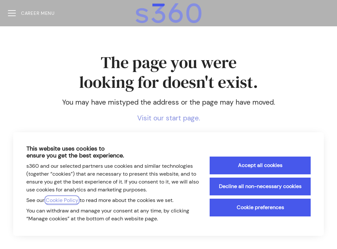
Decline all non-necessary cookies (260, 186)
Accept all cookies (260, 165)
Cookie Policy (62, 200)
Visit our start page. (168, 118)
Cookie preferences (260, 207)
